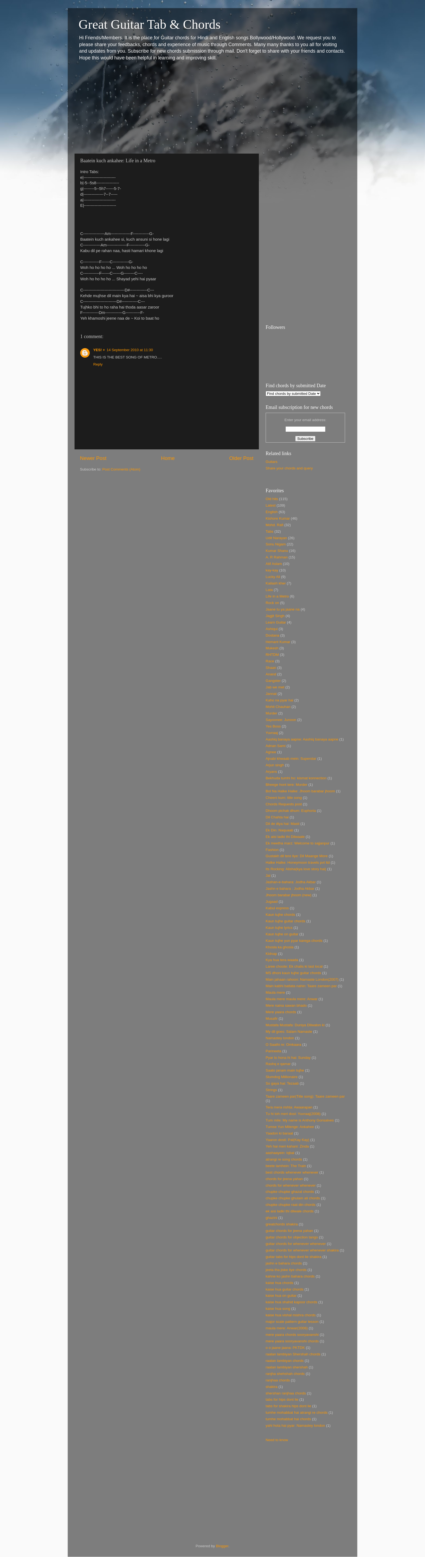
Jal (268, 875)
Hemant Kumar (278, 642)
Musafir (272, 1018)
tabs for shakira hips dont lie (288, 1406)
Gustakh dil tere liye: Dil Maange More (297, 856)
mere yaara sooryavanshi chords (292, 1341)
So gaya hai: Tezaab (282, 1083)
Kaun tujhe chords (280, 915)
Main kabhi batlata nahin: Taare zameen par (301, 986)
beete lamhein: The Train (286, 1166)
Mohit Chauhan (278, 707)
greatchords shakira (282, 1224)
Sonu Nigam (276, 544)
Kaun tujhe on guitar (282, 934)
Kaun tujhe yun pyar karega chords (294, 941)
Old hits (272, 499)
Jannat (271, 694)
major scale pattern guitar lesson (292, 1322)
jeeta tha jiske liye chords (286, 1270)
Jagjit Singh (275, 616)
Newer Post (93, 458)
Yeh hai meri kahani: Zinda (287, 1146)
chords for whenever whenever (291, 1185)
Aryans (271, 772)
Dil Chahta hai (277, 817)
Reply (98, 364)
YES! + (99, 350)
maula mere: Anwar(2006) (287, 1328)
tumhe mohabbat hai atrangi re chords (296, 1412)
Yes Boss (273, 726)
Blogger (222, 1546)
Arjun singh (275, 765)
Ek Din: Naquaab (279, 830)
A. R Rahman (277, 557)
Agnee (271, 752)
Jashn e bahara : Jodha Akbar (290, 888)
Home (168, 458)
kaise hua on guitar (281, 1296)
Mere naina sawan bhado (286, 1005)
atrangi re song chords (284, 1159)
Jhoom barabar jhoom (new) (288, 895)
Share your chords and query (289, 468)
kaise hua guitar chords (285, 1289)
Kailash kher (276, 583)
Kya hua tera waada (282, 960)
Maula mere (275, 992)
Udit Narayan (276, 538)
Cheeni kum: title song (284, 798)
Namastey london (280, 1038)
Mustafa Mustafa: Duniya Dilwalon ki (295, 1025)
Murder (271, 713)
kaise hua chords (279, 1283)
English (272, 512)
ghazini (271, 1218)
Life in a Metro (277, 596)
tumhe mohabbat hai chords (288, 1419)
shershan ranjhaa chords (286, 1393)
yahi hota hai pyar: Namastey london (295, 1425)
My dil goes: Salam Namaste (289, 1031)
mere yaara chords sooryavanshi (292, 1335)
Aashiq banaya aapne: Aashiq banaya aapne (302, 739)
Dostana (272, 635)
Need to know (277, 1440)
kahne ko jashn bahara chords (290, 1276)
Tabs (269, 531)
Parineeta (273, 1051)
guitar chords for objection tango (292, 1237)
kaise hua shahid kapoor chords (291, 1302)
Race (270, 661)
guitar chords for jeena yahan (289, 1231)
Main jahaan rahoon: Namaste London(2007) (302, 979)
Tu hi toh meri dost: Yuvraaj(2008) (293, 1114)
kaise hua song (278, 1309)
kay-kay (272, 570)
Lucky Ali (273, 577)
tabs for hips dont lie (282, 1399)
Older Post (241, 458)
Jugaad (272, 902)
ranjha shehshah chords (285, 1374)
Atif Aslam (274, 564)
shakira (272, 1387)
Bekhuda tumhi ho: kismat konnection (296, 778)
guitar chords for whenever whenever (296, 1244)
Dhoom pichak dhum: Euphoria (291, 811)
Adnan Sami (276, 746)
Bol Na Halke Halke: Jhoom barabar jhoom (300, 791)
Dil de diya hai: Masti (283, 824)
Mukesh (272, 648)
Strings (271, 1090)
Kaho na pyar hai (279, 700)
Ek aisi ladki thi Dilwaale (285, 837)
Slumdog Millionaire (282, 1077)
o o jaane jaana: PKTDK (285, 1348)
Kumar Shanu (277, 551)
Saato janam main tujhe (285, 1070)
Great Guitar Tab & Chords (150, 24)
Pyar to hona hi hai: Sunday (288, 1058)
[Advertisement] (212, 108)
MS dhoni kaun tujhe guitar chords (293, 973)
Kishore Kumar (278, 518)
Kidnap (271, 954)
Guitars (272, 462)
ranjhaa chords (278, 1380)
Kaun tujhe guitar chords (285, 921)
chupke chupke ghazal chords (290, 1192)
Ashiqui (272, 629)
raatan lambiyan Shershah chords (293, 1354)
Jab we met (275, 687)
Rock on (272, 603)
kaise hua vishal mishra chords (291, 1315)
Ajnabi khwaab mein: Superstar (291, 759)
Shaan (271, 668)
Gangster (273, 681)
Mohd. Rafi (274, 525)
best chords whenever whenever (292, 1172)
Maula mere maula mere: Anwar (291, 999)
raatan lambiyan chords (285, 1361)
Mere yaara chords (281, 1012)
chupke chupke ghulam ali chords (293, 1198)
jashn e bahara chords (284, 1263)
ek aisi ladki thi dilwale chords (290, 1211)
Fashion (272, 850)
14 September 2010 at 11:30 (130, 350)
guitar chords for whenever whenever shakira (302, 1250)
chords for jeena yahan (284, 1179)
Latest (271, 505)
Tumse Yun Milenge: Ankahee (290, 1127)
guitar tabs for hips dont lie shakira (293, 1257)
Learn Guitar (276, 622)
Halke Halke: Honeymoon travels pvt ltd (298, 862)
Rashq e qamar (278, 1064)
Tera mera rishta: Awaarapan (289, 1107)
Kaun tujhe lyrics (279, 928)
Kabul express (277, 908)
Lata (269, 590)
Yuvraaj (272, 733)
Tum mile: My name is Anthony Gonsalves (300, 1120)
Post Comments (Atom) (121, 469)
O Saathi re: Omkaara (283, 1045)
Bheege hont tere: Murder (286, 785)
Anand (271, 674)
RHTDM (272, 655)
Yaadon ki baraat (279, 1133)
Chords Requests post (284, 804)
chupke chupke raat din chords (290, 1205)
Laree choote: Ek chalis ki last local (294, 966)
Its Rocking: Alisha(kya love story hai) (296, 869)
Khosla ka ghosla (280, 947)
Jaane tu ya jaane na (283, 609)
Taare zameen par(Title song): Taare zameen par (305, 1096)
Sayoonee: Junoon (281, 720)
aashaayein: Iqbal (280, 1153)
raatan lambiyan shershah (287, 1367)
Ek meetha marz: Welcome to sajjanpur (297, 843)
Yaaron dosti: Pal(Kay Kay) (287, 1140)
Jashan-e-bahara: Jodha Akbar (291, 882)
